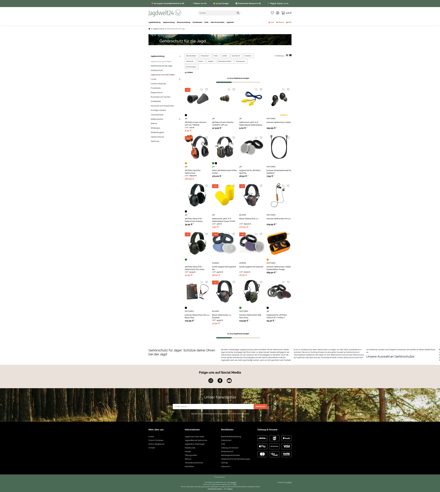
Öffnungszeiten (191, 455)
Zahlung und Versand (229, 448)
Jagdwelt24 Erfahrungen (195, 444)
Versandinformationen (215, 489)
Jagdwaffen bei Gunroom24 (196, 440)
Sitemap (224, 463)
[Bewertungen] (284, 115)
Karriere (188, 451)
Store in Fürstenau (155, 440)
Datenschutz (226, 440)
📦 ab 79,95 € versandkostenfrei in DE (167, 3)
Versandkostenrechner (194, 463)
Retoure (188, 459)
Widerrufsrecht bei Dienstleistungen (235, 459)
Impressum (225, 466)
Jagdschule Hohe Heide (194, 437)
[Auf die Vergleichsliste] (202, 90)
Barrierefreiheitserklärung (231, 437)
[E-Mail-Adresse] (213, 406)
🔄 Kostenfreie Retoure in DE (248, 3)
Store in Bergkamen (156, 444)
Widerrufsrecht (227, 451)
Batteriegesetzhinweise (230, 455)
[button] (277, 13)
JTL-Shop (288, 482)
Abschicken (260, 406)
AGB (223, 444)
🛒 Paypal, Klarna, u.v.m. (278, 3)
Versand (233, 482)
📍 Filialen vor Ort (199, 3)
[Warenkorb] (286, 13)
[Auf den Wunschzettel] (206, 90)
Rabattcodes (190, 448)
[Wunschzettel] (272, 13)
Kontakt (151, 448)
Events (151, 437)
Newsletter (189, 466)
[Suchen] (216, 12)
